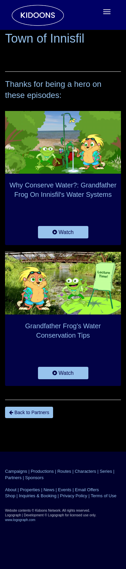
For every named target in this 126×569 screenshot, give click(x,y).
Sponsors (34, 477)
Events (65, 489)
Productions (42, 471)
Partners (13, 477)
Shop (10, 495)
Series (106, 471)
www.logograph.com (20, 520)
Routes (64, 471)
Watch (63, 232)
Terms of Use (104, 495)
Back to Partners (29, 412)
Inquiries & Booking (37, 495)
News (48, 489)
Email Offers (87, 489)
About (10, 489)
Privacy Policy (73, 495)
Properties (30, 489)
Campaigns (16, 471)
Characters (85, 471)
